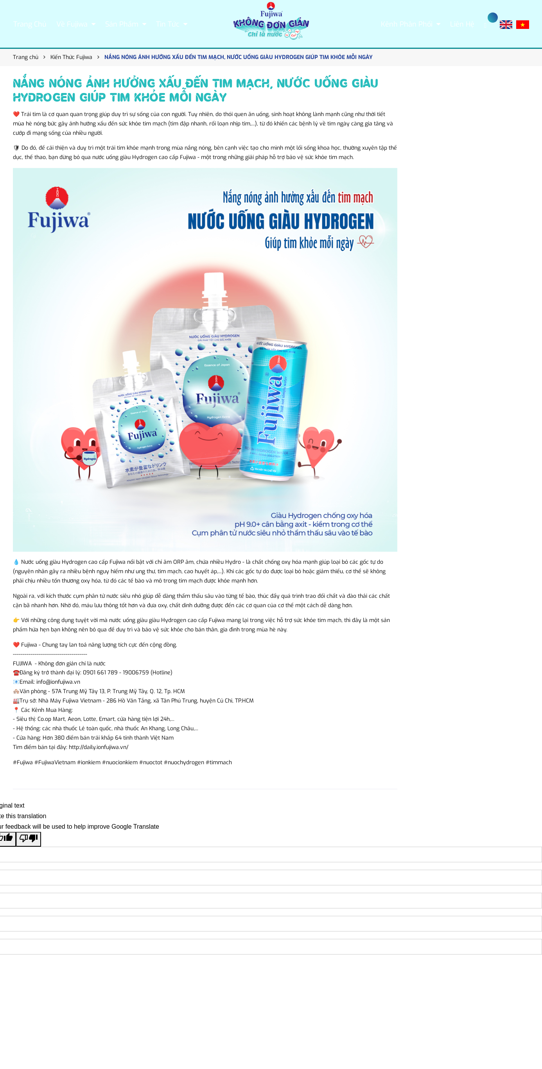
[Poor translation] (28, 839)
